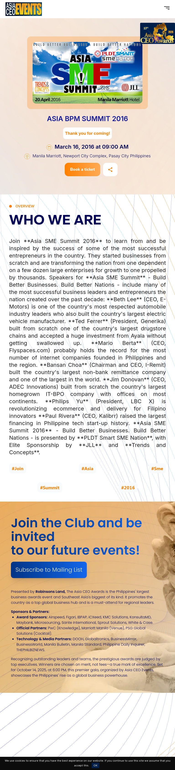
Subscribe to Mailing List (48, 570)
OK (95, 765)
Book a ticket (82, 169)
